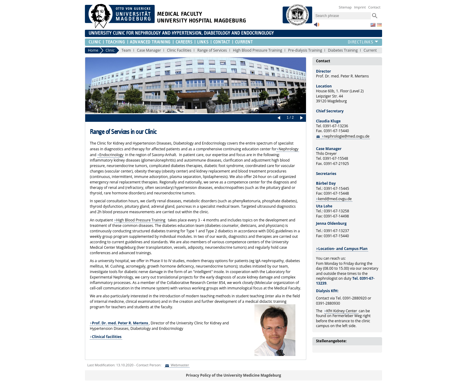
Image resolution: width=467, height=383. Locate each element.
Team (126, 50)
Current (244, 42)
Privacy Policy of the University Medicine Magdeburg (233, 375)
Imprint (360, 7)
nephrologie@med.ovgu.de (346, 136)
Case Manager (149, 50)
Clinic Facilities (179, 50)
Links (202, 42)
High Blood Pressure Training (257, 50)
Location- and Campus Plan (343, 248)
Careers (184, 42)
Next (300, 118)
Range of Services (212, 50)
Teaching (115, 42)
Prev (279, 118)
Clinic (95, 42)
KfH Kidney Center (342, 310)
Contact (374, 7)
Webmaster (179, 365)
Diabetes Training (343, 50)
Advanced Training (150, 42)
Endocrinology (111, 154)
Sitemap (345, 7)
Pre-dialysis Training (305, 50)
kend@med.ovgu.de (335, 198)
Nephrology (288, 149)
